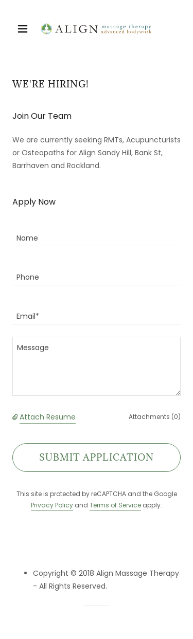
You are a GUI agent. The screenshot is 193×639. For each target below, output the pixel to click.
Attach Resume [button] (48, 417)
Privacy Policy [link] (52, 505)
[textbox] (96, 233)
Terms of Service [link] (115, 505)
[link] (96, 28)
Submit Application (96, 457)
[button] (25, 29)
